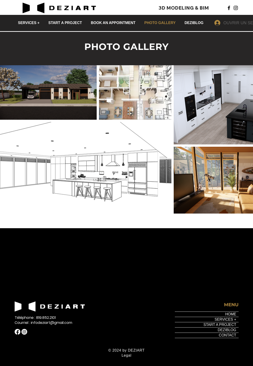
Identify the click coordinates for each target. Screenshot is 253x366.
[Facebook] (229, 8)
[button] (30, 23)
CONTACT (227, 335)
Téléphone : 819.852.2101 (35, 317)
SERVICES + (225, 319)
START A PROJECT (219, 325)
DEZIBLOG (227, 330)
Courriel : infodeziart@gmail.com (43, 322)
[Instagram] (236, 8)
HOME (230, 314)
